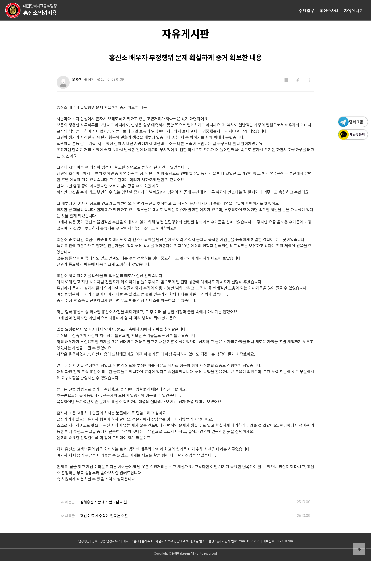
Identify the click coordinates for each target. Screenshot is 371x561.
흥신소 (62, 107)
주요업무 (306, 10)
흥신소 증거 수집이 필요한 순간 (104, 515)
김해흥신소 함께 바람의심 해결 (103, 502)
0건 (76, 79)
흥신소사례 (329, 10)
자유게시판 (353, 10)
